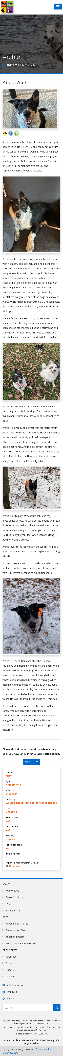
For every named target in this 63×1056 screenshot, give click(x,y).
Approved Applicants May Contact (22, 862)
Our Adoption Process (18, 930)
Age (8, 781)
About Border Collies (17, 923)
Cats (8, 808)
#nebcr (8, 998)
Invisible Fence (13, 853)
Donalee (13, 866)
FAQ (8, 903)
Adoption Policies (15, 936)
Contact (10, 976)
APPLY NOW (31, 762)
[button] (5, 135)
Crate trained (12, 826)
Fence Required (14, 845)
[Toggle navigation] (58, 6)
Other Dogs (11, 799)
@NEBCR (10, 991)
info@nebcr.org (13, 985)
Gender (9, 772)
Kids (8, 790)
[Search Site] (28, 1007)
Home (8, 64)
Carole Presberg (14, 897)
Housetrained (12, 817)
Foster (9, 963)
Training (10, 835)
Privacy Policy (13, 910)
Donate (10, 969)
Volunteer (11, 956)
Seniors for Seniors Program (21, 943)
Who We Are (12, 890)
